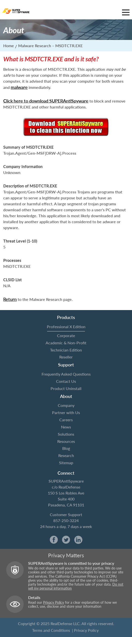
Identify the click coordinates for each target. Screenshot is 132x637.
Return (10, 299)
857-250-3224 (66, 520)
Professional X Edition (66, 326)
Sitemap (66, 462)
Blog (66, 448)
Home (8, 45)
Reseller (66, 356)
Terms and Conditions (51, 630)
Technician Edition (66, 350)
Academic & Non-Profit (66, 342)
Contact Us (66, 381)
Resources (66, 441)
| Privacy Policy (85, 630)
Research (66, 455)
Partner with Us (66, 412)
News (66, 427)
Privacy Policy (53, 602)
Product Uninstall (66, 388)
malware (19, 87)
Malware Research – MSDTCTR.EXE (50, 45)
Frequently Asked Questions (66, 374)
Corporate (66, 335)
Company (66, 405)
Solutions (66, 434)
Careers (66, 419)
